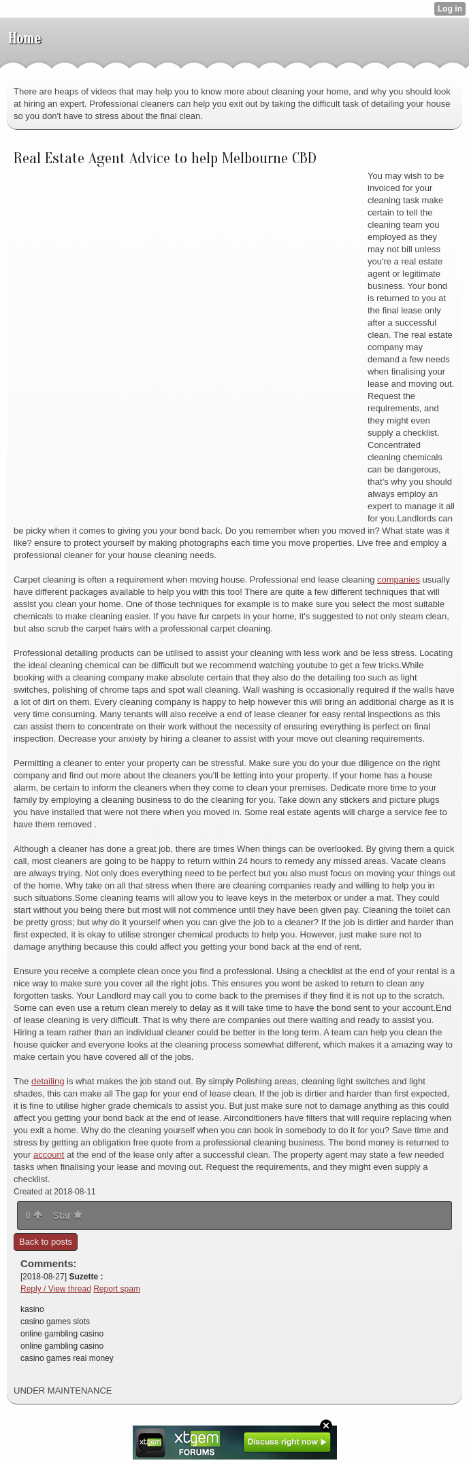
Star (67, 1215)
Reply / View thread (55, 1289)
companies (398, 579)
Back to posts (45, 1242)
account (49, 1155)
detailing (47, 1081)
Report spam (116, 1289)
